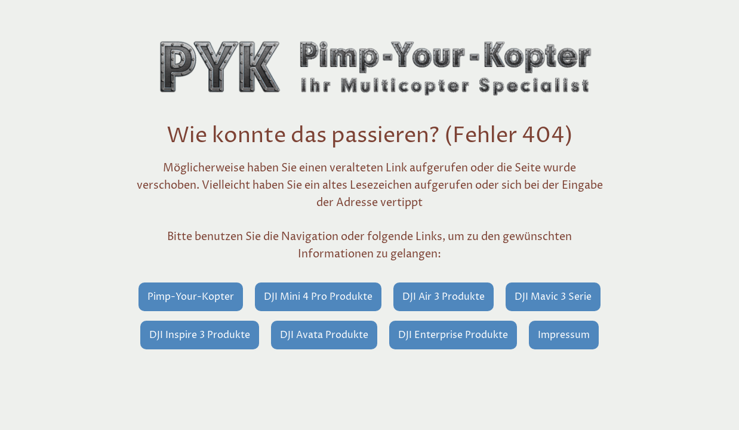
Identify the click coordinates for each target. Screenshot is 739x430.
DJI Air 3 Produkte (443, 296)
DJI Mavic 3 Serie (553, 296)
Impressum (564, 335)
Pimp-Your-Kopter (190, 296)
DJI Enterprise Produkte (453, 335)
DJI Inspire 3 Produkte (199, 335)
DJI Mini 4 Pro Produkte (318, 296)
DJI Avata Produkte (324, 335)
